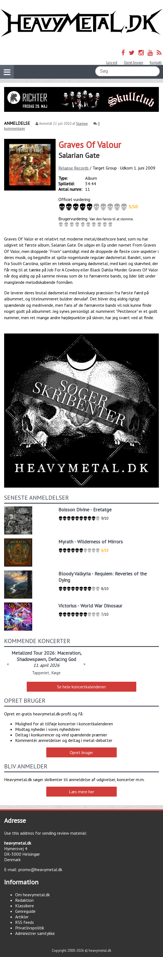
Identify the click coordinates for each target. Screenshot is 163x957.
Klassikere (24, 905)
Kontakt (156, 62)
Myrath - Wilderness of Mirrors (90, 541)
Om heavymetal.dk (32, 894)
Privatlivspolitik (29, 927)
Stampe (82, 123)
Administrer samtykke (35, 933)
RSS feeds (24, 922)
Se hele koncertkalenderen (81, 686)
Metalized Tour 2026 (33, 653)
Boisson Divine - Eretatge (85, 509)
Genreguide (25, 911)
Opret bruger (133, 62)
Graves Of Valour (89, 144)
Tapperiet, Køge (46, 672)
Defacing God (62, 659)
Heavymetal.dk (81, 23)
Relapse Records (73, 168)
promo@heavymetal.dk (40, 869)
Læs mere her (81, 791)
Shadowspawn (31, 659)
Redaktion (24, 900)
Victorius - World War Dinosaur (90, 605)
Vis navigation (5, 69)
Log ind (111, 62)
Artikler (22, 916)
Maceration (68, 653)
